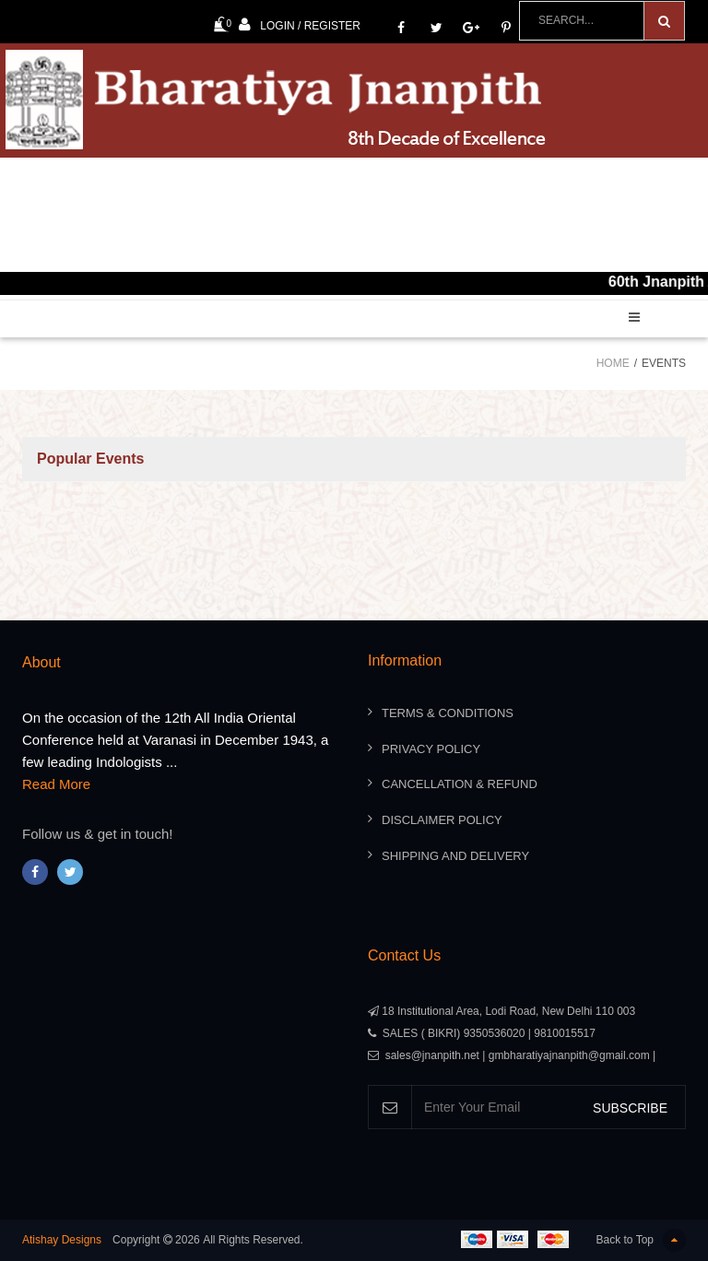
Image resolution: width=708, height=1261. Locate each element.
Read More (56, 784)
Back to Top (641, 1240)
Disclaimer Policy (442, 820)
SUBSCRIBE (630, 1108)
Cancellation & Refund (459, 784)
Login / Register (299, 24)
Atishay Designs (61, 1239)
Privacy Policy (431, 749)
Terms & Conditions (447, 713)
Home (613, 363)
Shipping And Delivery (455, 856)
